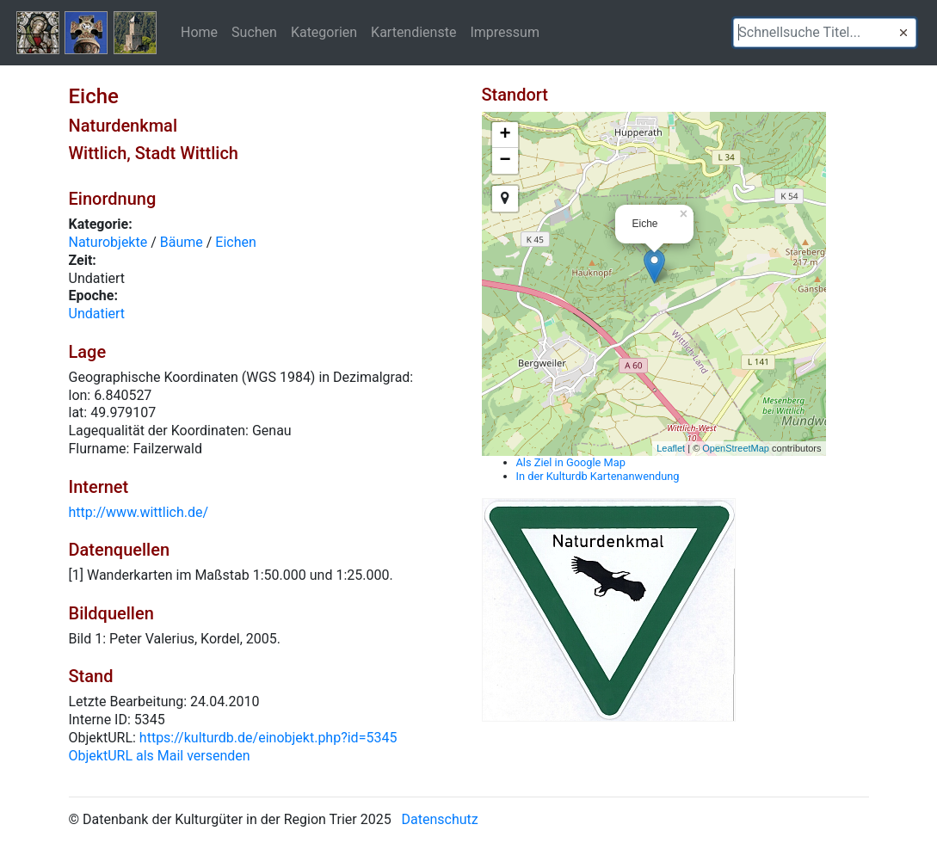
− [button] (504, 161)
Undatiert (97, 313)
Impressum (504, 31)
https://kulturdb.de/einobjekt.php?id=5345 (268, 737)
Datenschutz (440, 819)
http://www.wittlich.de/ (139, 512)
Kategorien (324, 31)
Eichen (235, 242)
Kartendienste (413, 31)
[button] (903, 33)
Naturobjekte (108, 242)
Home (199, 31)
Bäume (181, 242)
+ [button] (504, 135)
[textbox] (824, 32)
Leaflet (671, 448)
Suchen (254, 31)
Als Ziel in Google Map (571, 462)
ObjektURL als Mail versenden (159, 756)
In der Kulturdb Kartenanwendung (598, 476)
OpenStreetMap (735, 448)
